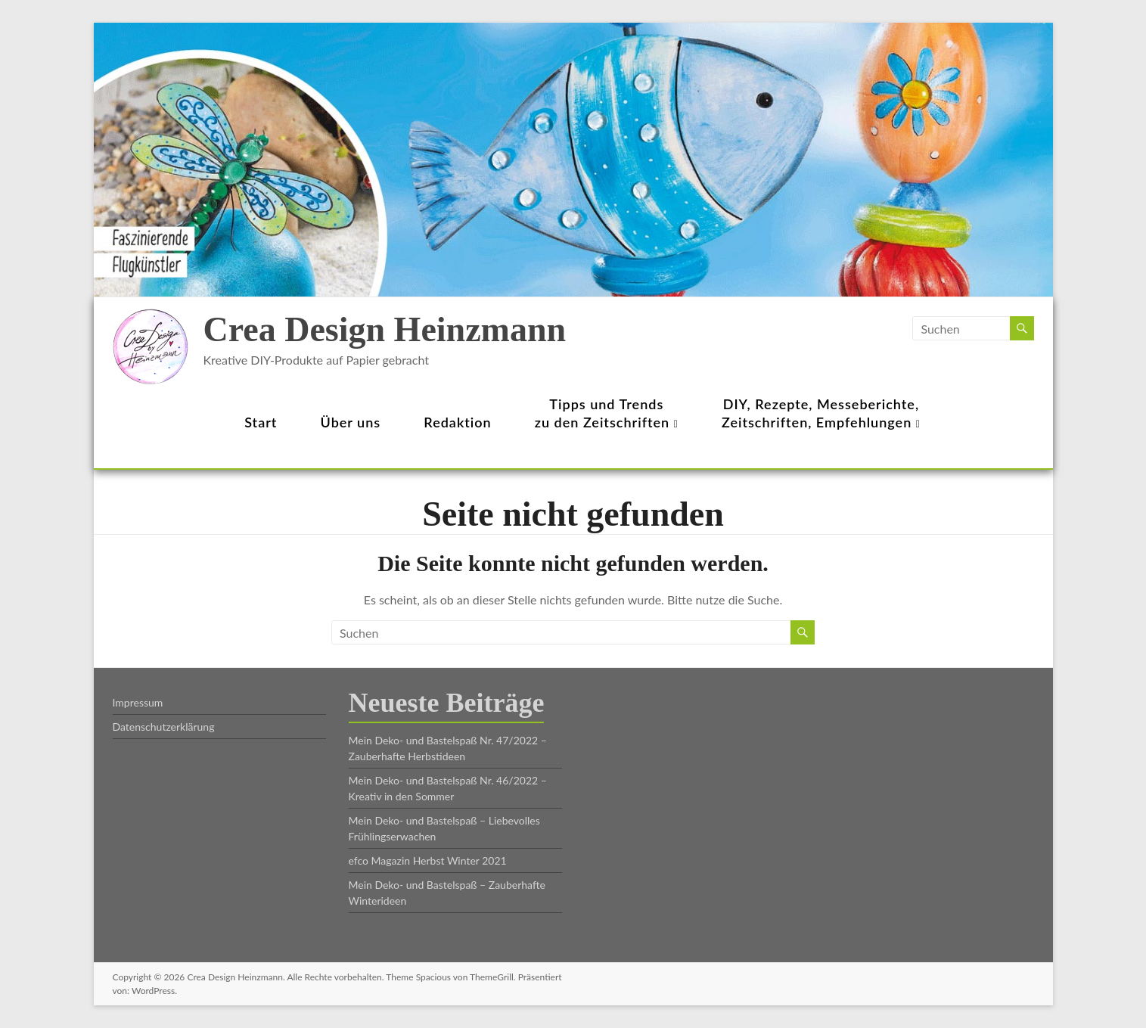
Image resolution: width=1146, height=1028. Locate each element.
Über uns (351, 422)
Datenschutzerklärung (164, 726)
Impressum (138, 702)
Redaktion (457, 422)
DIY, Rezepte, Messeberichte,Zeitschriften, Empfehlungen (821, 413)
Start (260, 422)
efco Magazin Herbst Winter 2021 (428, 860)
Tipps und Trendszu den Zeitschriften (607, 413)
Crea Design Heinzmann (385, 329)
